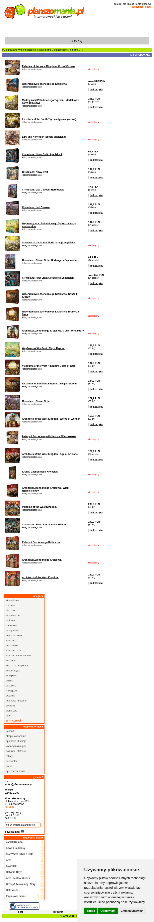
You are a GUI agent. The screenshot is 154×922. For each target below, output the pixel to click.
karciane (10, 640)
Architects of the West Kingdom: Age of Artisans (50, 454)
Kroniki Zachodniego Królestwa (40, 471)
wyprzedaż (13, 720)
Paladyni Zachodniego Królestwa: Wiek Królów (49, 436)
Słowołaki (11, 866)
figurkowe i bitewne (16, 700)
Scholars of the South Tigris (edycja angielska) (49, 242)
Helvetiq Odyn (14, 872)
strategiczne (45, 49)
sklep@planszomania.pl (18, 784)
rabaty (9, 756)
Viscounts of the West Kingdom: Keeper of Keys (49, 383)
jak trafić (9, 806)
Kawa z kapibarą (15, 848)
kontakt (10, 731)
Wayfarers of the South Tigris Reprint (43, 348)
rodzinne (10, 605)
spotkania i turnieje (16, 741)
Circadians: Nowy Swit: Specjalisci (42, 154)
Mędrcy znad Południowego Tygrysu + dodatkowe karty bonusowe (50, 101)
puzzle (9, 680)
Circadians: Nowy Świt (35, 172)
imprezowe (12, 645)
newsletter (11, 761)
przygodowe (12, 630)
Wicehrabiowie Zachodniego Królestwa (44, 84)
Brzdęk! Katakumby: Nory (20, 884)
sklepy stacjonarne (16, 736)
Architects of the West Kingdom (40, 577)
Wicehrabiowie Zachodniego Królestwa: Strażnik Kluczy (50, 295)
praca (9, 766)
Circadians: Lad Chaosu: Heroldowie (43, 189)
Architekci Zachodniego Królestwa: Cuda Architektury (53, 330)
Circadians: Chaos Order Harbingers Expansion (49, 260)
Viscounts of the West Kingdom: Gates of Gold (48, 366)
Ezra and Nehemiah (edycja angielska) (44, 136)
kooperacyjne (13, 670)
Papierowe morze (16, 896)
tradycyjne (11, 625)
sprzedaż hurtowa (15, 771)
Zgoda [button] (91, 910)
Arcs (8, 860)
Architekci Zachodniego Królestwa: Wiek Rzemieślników (45, 489)
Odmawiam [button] (108, 910)
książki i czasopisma (17, 665)
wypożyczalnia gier (16, 746)
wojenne (10, 695)
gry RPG (10, 705)
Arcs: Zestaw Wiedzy (18, 878)
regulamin (58, 912)
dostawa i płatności (16, 751)
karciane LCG (13, 650)
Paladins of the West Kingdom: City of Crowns (48, 66)
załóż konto (134, 4)
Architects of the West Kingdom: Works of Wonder (51, 418)
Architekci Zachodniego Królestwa (42, 559)
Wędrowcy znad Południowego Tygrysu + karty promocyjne (49, 225)
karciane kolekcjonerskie (19, 655)
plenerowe (11, 710)
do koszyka (96, 89)
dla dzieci (11, 610)
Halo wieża (12, 890)
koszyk (147, 4)
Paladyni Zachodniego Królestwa (41, 542)
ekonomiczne (61, 49)
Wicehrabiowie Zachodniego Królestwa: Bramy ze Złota (50, 313)
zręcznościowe (14, 635)
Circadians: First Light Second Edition (44, 524)
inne (8, 715)
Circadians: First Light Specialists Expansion (48, 277)
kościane (10, 660)
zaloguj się (120, 4)
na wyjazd (11, 690)
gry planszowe (9, 49)
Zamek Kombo (14, 842)
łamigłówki (11, 675)
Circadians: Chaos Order (36, 401)
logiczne (74, 49)
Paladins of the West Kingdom (39, 507)
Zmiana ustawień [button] (132, 910)
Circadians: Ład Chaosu (36, 207)
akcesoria (11, 685)
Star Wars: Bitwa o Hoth (19, 854)
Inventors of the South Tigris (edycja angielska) (49, 119)
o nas (20, 912)
